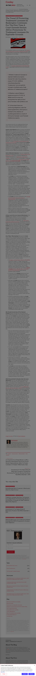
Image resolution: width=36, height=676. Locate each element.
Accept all (24, 674)
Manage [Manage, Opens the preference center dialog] (4, 674)
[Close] (34, 666)
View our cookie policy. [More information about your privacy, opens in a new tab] (25, 671)
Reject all (31, 674)
